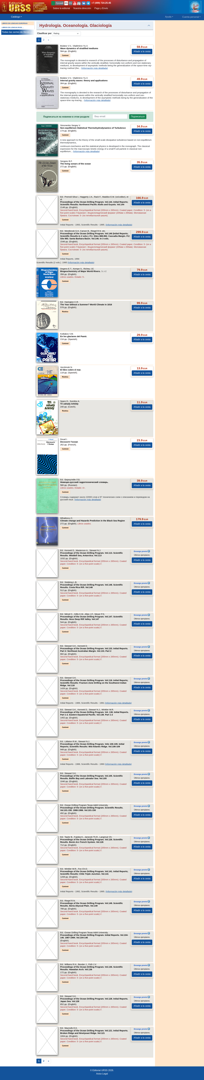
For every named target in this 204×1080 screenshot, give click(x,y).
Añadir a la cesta (142, 51)
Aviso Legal (102, 1073)
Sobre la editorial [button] (61, 8)
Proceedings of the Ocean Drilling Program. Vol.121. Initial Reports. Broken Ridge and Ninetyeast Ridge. (94, 1031)
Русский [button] (59, 3)
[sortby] (66, 33)
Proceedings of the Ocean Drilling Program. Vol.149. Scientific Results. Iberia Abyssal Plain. (91, 904)
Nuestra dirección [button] (82, 8)
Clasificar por (44, 33)
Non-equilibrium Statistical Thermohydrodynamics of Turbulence (93, 128)
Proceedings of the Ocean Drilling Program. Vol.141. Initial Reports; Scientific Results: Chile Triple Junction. (94, 872)
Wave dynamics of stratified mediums (79, 48)
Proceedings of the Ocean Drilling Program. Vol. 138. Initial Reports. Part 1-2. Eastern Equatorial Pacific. (94, 713)
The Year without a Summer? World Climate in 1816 (86, 304)
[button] (75, 3)
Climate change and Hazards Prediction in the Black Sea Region (92, 520)
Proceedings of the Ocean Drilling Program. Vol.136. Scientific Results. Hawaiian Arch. (91, 968)
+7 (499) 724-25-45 (101, 3)
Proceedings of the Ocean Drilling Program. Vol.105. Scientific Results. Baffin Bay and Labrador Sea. (91, 777)
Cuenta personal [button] (190, 17)
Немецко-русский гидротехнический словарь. (84, 482)
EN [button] (70, 3)
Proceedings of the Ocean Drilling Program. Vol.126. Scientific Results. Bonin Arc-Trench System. (91, 840)
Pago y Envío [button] (101, 8)
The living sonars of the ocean (75, 163)
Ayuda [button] (168, 17)
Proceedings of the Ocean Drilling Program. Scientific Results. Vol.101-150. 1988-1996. (91, 808)
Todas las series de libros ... (17, 32)
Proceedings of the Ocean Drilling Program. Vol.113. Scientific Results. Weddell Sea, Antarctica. (91, 554)
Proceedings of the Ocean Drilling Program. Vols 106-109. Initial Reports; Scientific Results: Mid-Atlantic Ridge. (92, 745)
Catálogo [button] (15, 17)
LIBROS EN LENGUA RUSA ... (13, 27)
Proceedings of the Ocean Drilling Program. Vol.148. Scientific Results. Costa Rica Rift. (91, 586)
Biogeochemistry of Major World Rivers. (83, 271)
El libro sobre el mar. (70, 370)
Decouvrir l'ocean (69, 442)
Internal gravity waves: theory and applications (84, 80)
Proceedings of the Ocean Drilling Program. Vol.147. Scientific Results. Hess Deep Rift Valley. (91, 617)
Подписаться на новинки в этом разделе (66, 116)
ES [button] (66, 3)
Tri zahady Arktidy (69, 404)
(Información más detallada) (94, 68)
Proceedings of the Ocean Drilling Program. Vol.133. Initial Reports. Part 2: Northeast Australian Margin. (94, 649)
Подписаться (138, 116)
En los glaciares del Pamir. (73, 336)
